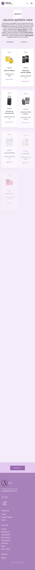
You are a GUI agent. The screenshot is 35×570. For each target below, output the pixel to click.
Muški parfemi (5, 532)
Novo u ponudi (5, 549)
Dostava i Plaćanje (6, 517)
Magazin (3, 558)
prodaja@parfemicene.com (9, 491)
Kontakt (3, 520)
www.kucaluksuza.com (25, 564)
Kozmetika (4, 543)
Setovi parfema (5, 540)
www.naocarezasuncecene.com (17, 566)
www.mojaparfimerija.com (11, 564)
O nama (3, 514)
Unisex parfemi (5, 537)
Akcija (3, 546)
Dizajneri (3, 529)
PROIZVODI (17, 468)
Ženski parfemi (5, 535)
